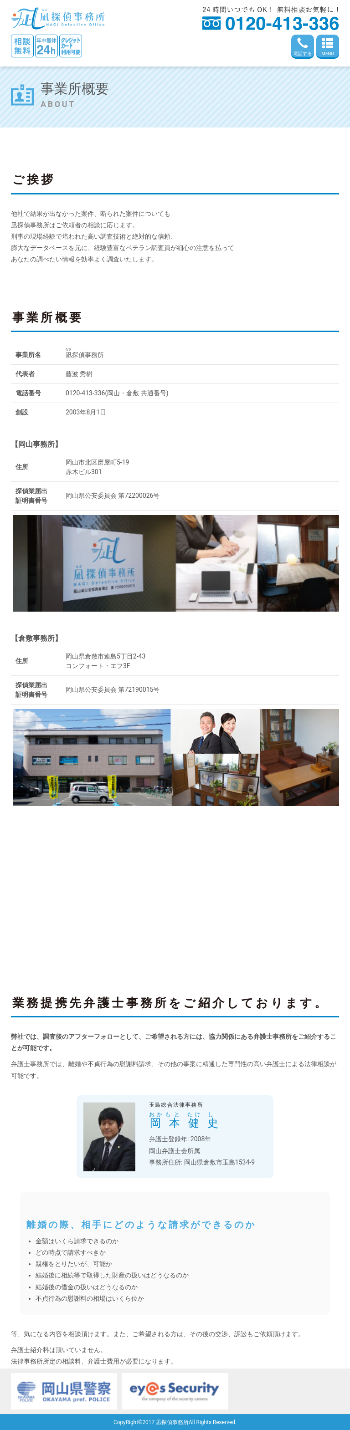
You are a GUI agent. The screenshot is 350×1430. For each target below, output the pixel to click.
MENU (327, 46)
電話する (302, 46)
